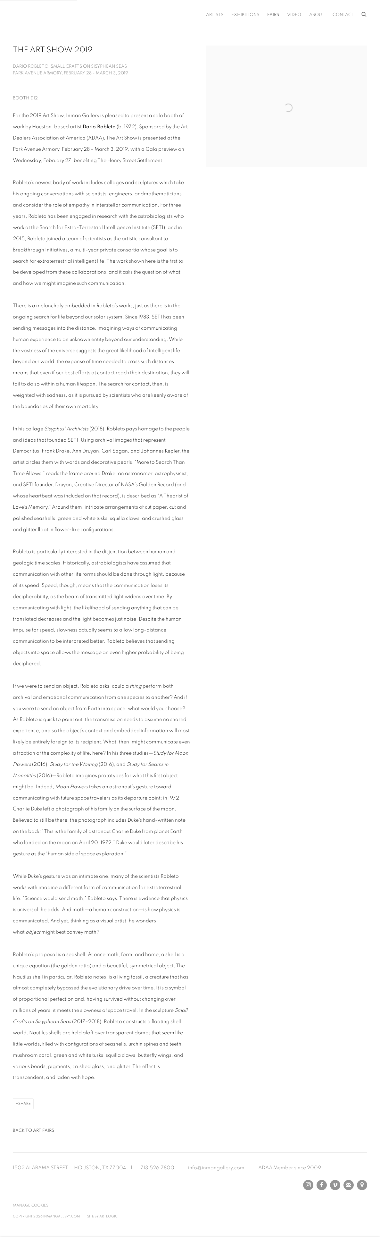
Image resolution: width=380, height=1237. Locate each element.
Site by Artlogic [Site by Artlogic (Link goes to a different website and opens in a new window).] (102, 1216)
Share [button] (24, 1104)
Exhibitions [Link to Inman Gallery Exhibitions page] (245, 15)
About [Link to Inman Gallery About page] (317, 15)
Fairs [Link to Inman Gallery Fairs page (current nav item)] (273, 15)
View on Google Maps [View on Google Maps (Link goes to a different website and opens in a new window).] (362, 1185)
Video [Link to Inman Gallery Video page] (294, 15)
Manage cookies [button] (30, 1205)
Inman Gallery (67, 14)
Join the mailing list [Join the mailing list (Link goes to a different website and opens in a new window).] (348, 1185)
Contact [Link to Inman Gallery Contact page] (343, 15)
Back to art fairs (33, 1130)
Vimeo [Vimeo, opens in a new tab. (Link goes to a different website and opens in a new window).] (335, 1185)
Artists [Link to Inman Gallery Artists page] (214, 15)
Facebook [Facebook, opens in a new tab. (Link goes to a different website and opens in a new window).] (322, 1185)
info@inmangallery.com (216, 1167)
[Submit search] (364, 13)
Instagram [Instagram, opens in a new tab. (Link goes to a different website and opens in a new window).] (308, 1185)
